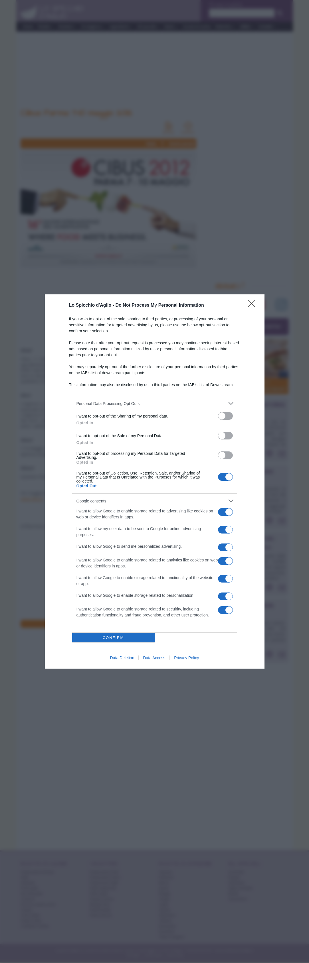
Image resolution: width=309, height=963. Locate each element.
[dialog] (154, 481)
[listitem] (154, 403)
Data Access (154, 657)
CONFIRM (113, 638)
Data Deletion (122, 657)
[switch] (225, 416)
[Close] (253, 305)
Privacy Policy (186, 657)
